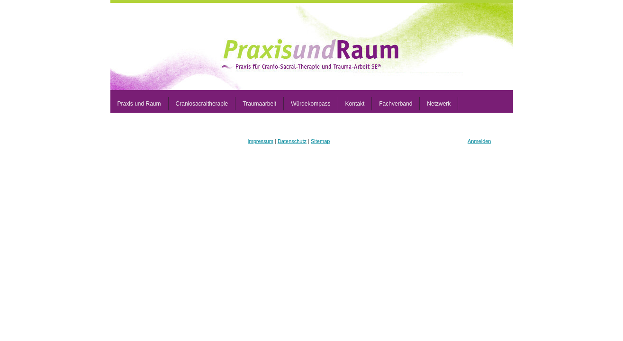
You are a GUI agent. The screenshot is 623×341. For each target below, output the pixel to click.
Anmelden (479, 141)
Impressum (260, 141)
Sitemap (320, 141)
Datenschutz (292, 141)
